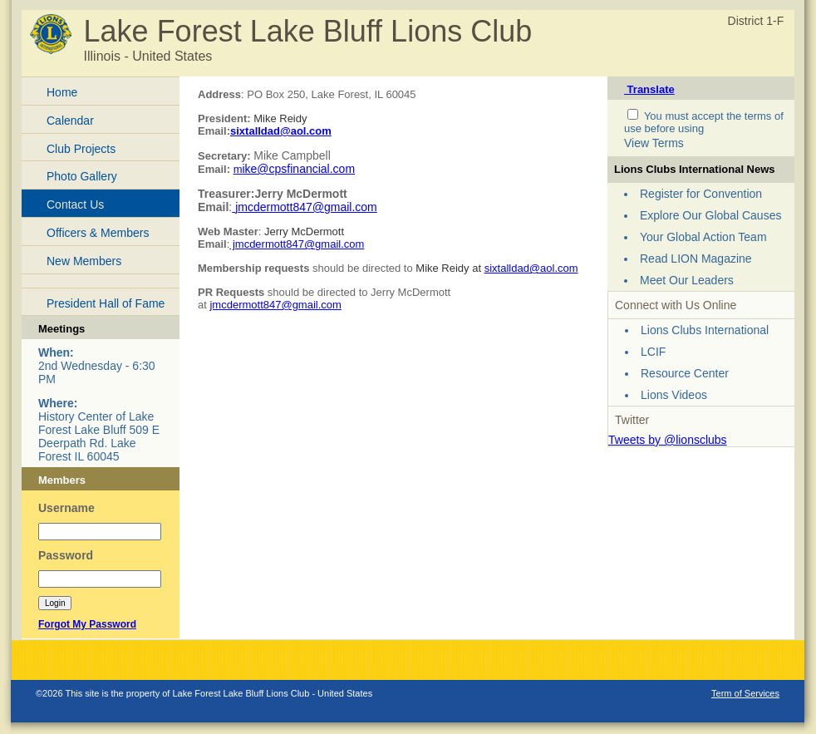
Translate (649, 89)
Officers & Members (98, 232)
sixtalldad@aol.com (281, 131)
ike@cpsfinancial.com (298, 168)
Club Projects (81, 148)
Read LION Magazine (696, 258)
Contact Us (75, 204)
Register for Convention (701, 193)
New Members (84, 261)
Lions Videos (674, 394)
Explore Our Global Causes (710, 215)
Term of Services (745, 693)
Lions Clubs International (705, 330)
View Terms (654, 143)
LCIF (653, 351)
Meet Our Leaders (687, 280)
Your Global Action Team (703, 237)
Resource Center (685, 373)
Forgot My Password (87, 624)
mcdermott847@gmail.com (307, 207)
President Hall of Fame (106, 303)
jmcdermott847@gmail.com (296, 244)
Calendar (70, 120)
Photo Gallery (82, 176)
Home (62, 92)
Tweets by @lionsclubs (667, 439)
